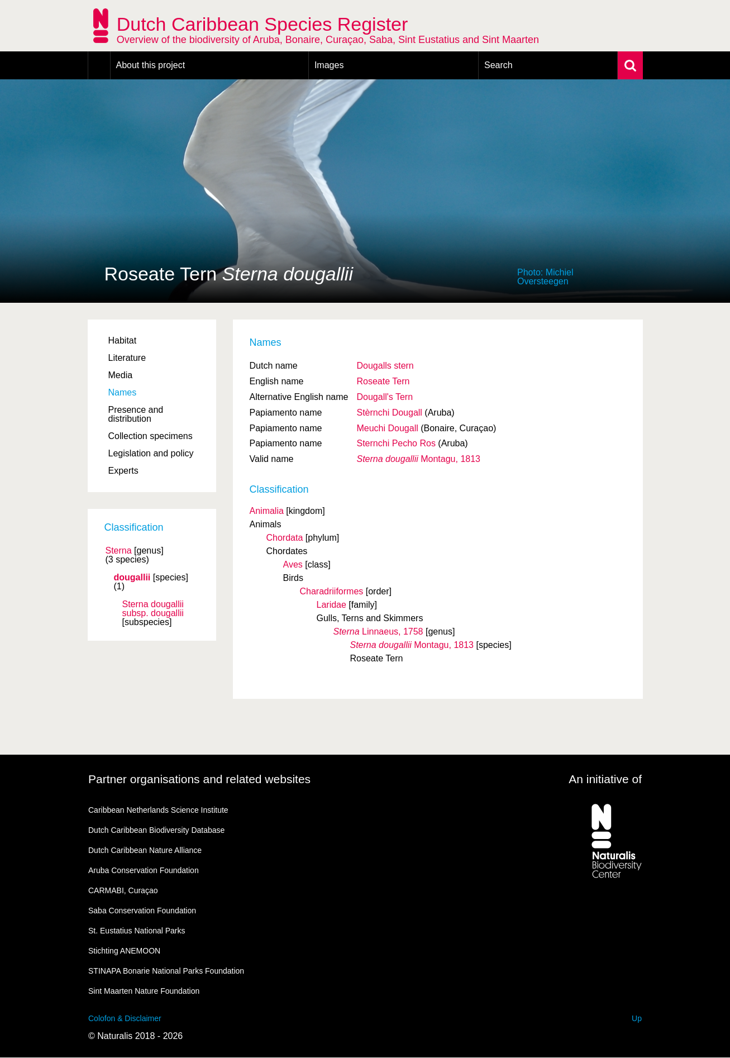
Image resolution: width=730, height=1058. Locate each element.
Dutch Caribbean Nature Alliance (145, 850)
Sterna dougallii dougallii (153, 609)
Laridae (331, 604)
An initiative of (605, 779)
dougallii (132, 577)
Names (122, 392)
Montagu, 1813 (418, 459)
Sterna (119, 550)
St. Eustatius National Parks (136, 930)
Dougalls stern (384, 365)
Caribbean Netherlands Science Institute (158, 810)
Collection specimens (150, 436)
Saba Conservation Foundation (142, 910)
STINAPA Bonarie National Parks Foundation (166, 970)
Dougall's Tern (384, 397)
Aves (293, 564)
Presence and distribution (136, 414)
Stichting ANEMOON (124, 950)
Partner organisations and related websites (199, 779)
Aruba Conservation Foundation (143, 870)
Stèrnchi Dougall (389, 412)
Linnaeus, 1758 (378, 631)
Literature (127, 358)
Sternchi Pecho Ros (395, 443)
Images (328, 65)
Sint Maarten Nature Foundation (143, 990)
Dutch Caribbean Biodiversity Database (156, 830)
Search (498, 65)
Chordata (284, 537)
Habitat (122, 340)
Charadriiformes (332, 591)
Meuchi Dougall (387, 428)
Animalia (267, 511)
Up (637, 1018)
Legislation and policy (151, 453)
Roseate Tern (382, 381)
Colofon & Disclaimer (124, 1018)
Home (99, 65)
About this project (150, 65)
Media (120, 375)
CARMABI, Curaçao (123, 890)
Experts (123, 470)
